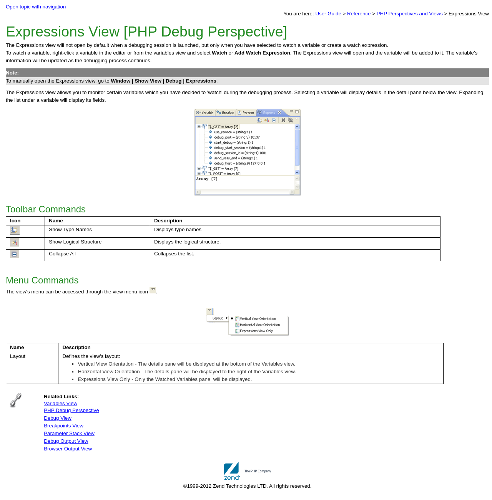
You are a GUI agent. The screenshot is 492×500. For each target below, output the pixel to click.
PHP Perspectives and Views (410, 14)
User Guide (328, 14)
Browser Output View (68, 449)
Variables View (60, 403)
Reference (359, 14)
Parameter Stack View (69, 433)
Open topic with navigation (36, 7)
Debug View (57, 418)
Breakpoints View (63, 426)
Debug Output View (66, 441)
